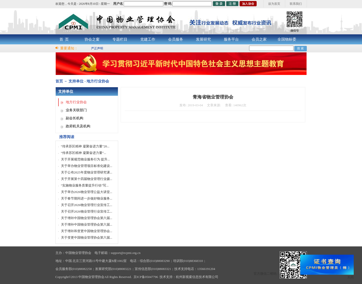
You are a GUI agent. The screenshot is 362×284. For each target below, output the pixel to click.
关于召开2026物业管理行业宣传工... (86, 205)
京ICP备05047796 (145, 277)
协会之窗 (92, 39)
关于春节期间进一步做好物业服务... (86, 198)
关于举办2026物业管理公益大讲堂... (86, 192)
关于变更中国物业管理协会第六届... (86, 237)
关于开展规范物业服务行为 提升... (85, 159)
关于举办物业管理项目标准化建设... (86, 166)
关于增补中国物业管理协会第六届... (86, 218)
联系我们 (296, 4)
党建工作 (147, 39)
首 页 (64, 39)
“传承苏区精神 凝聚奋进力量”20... (85, 146)
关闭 (350, 277)
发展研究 (203, 39)
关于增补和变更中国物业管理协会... (86, 231)
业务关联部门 (76, 110)
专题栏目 (119, 39)
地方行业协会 (76, 102)
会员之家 (259, 39)
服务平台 (231, 39)
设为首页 (274, 4)
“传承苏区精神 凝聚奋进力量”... (83, 153)
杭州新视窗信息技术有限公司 (197, 277)
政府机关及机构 (78, 126)
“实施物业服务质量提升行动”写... (85, 185)
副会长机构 (74, 118)
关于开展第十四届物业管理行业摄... (86, 179)
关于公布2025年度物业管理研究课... (86, 172)
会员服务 (175, 39)
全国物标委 (286, 39)
